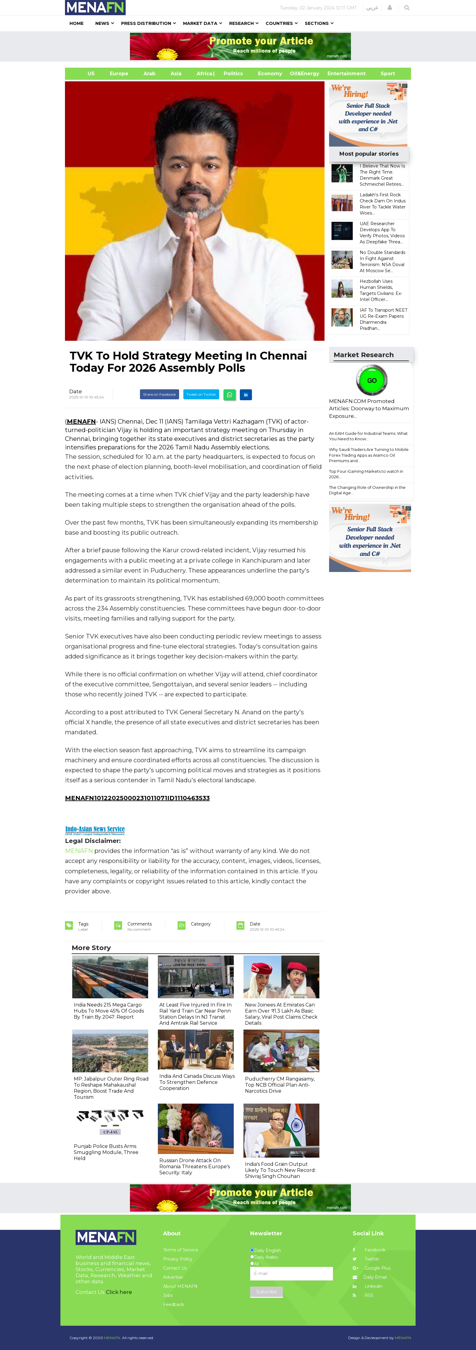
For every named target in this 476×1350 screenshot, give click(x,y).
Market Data (200, 23)
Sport (384, 73)
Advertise (173, 1277)
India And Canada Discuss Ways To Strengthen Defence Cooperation (197, 1082)
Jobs (168, 1295)
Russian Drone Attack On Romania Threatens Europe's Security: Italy (194, 1167)
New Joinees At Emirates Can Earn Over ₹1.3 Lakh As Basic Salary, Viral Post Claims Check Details (281, 1014)
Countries (279, 23)
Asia (176, 73)
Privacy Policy (177, 1259)
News (102, 23)
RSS (363, 1295)
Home (76, 23)
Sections (317, 23)
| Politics (231, 73)
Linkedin (367, 1286)
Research (241, 23)
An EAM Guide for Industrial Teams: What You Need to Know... (368, 436)
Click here (119, 1292)
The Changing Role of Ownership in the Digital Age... (367, 490)
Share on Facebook (159, 394)
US (83, 73)
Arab (149, 73)
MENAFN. (112, 1337)
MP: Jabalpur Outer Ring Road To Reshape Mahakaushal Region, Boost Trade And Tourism (111, 1088)
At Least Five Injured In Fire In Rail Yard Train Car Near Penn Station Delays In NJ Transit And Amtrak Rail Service (195, 1014)
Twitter (366, 1259)
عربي (372, 7)
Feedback (173, 1304)
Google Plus (371, 1268)
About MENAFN (180, 1286)
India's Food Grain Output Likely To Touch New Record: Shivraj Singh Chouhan (280, 1170)
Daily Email (370, 1277)
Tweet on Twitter (201, 394)
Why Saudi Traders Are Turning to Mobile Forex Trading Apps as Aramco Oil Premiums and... (369, 455)
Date (75, 391)
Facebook (369, 1250)
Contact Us (175, 1268)
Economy (270, 73)
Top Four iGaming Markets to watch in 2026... (366, 474)
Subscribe (266, 1291)
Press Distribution (146, 23)
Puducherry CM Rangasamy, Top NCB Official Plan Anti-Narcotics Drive (279, 1085)
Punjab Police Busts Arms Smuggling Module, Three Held (106, 1152)
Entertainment (337, 73)
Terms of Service (180, 1250)
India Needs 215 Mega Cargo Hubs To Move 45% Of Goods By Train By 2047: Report (109, 1011)
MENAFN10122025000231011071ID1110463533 (137, 798)
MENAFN (81, 421)
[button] (390, 7)
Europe (119, 73)
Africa (203, 73)
